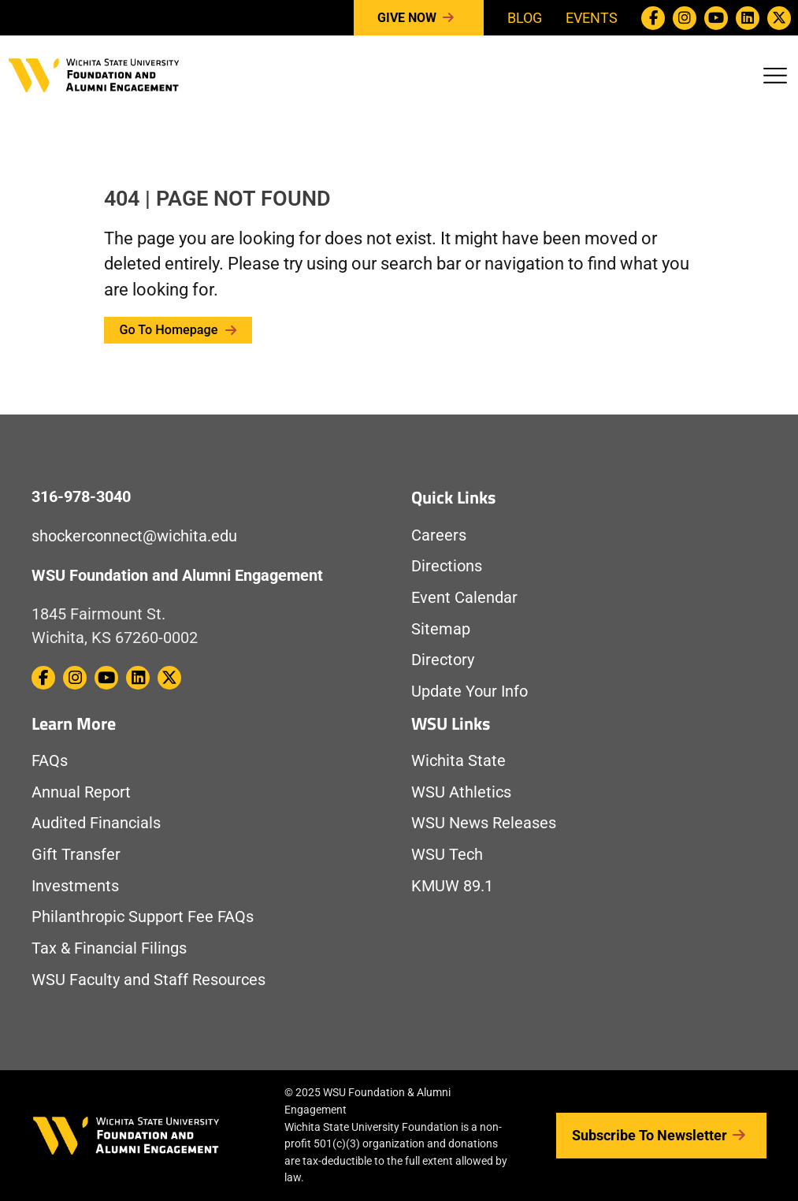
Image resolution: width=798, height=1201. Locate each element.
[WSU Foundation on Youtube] (716, 18)
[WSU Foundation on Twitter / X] (779, 18)
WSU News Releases (483, 823)
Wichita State (458, 761)
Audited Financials (96, 823)
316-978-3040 (81, 497)
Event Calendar (464, 598)
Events (592, 17)
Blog (524, 17)
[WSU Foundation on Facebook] (653, 18)
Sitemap (440, 629)
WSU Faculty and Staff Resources (148, 980)
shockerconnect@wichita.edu (134, 536)
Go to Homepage (178, 329)
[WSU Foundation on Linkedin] (747, 18)
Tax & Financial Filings (109, 948)
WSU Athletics (461, 792)
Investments (75, 886)
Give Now (418, 18)
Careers (438, 535)
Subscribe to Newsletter (661, 1135)
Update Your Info (469, 691)
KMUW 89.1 (452, 886)
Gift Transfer (76, 855)
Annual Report (81, 792)
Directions (446, 566)
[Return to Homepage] (93, 73)
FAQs (50, 761)
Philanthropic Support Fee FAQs (143, 917)
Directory (442, 660)
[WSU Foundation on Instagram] (684, 18)
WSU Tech (447, 855)
